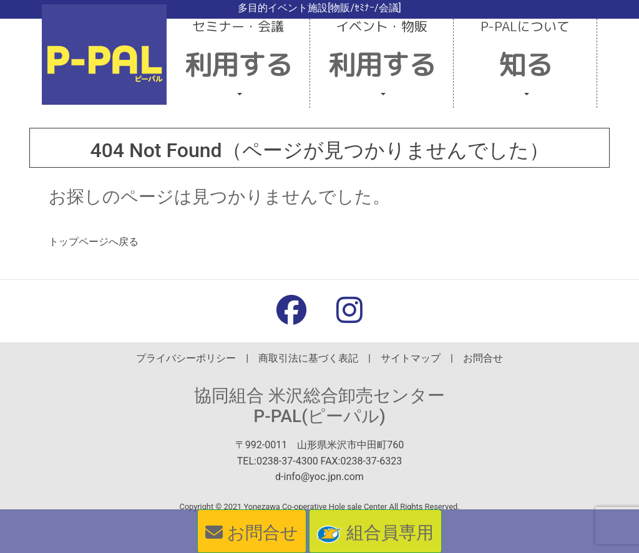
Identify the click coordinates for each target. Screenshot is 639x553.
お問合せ (483, 358)
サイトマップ (411, 358)
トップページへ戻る (94, 242)
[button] (238, 63)
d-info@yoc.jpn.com (319, 477)
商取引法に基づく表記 (308, 358)
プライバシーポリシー (186, 358)
